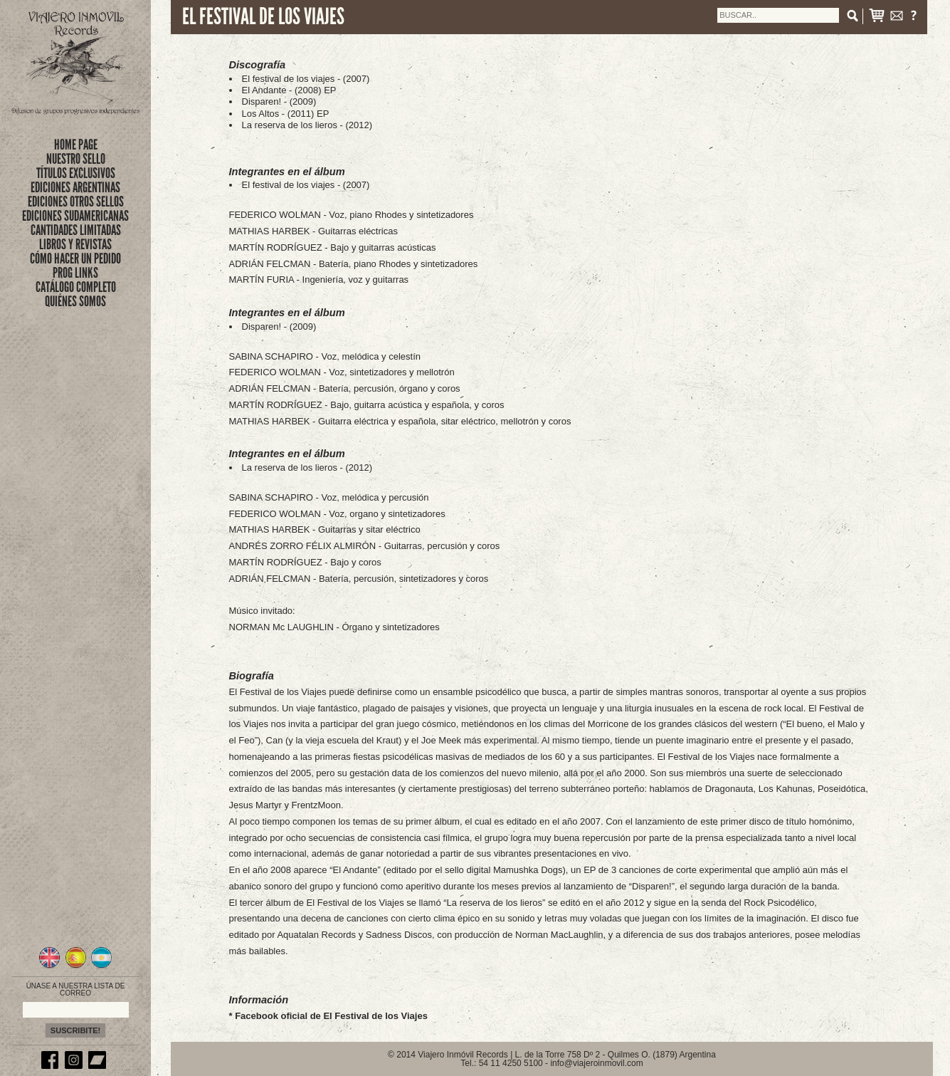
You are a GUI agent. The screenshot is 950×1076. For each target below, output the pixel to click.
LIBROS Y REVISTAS (75, 244)
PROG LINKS (75, 272)
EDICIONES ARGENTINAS (75, 187)
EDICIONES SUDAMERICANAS (75, 215)
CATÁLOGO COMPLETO (76, 287)
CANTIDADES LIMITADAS (76, 230)
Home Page (75, 144)
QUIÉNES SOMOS (75, 301)
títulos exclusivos (75, 173)
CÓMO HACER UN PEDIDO (75, 258)
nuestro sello (75, 158)
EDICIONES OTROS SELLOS (76, 201)
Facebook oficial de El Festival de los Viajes (331, 1015)
